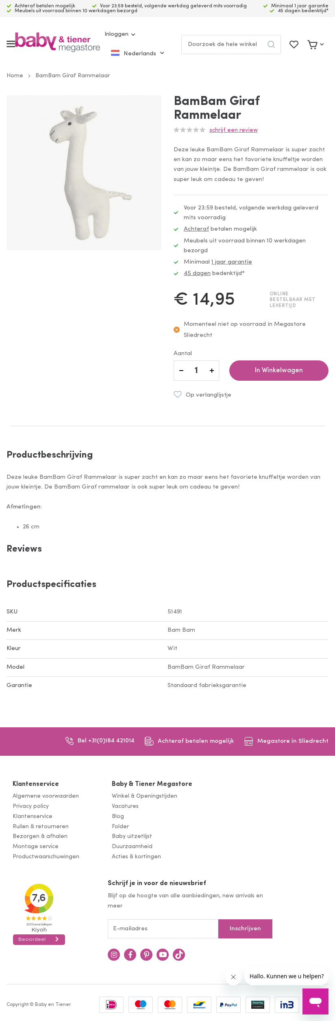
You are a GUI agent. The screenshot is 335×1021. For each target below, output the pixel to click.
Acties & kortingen (136, 857)
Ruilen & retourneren (41, 827)
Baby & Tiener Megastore (152, 784)
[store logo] (57, 44)
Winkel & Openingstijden (144, 796)
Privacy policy (31, 806)
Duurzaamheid (132, 847)
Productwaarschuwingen (46, 857)
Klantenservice (36, 784)
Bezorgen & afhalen (40, 836)
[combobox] (231, 44)
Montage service (36, 847)
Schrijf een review (233, 130)
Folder (120, 827)
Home (15, 76)
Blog (118, 817)
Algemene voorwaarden (46, 796)
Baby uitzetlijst (132, 836)
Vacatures (125, 806)
